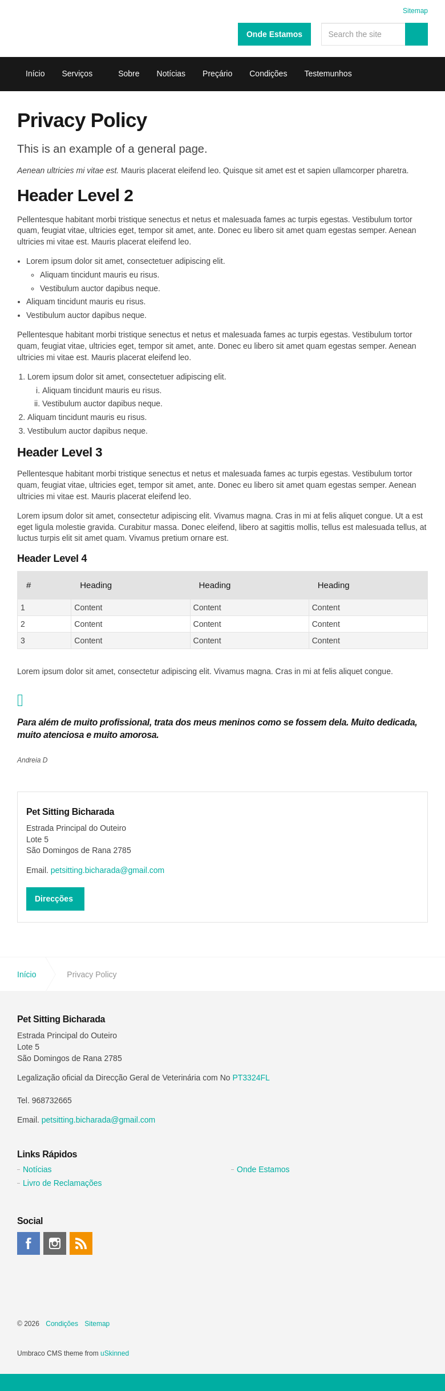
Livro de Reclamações (62, 1183)
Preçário (217, 73)
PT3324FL (250, 1077)
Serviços (77, 73)
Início (35, 73)
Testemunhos (327, 73)
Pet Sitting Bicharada (34, 28)
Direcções (54, 898)
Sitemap (415, 11)
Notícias (171, 73)
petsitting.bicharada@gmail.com (107, 870)
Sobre (128, 73)
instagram (54, 1243)
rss (81, 1243)
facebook (28, 1243)
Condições (268, 73)
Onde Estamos (274, 34)
